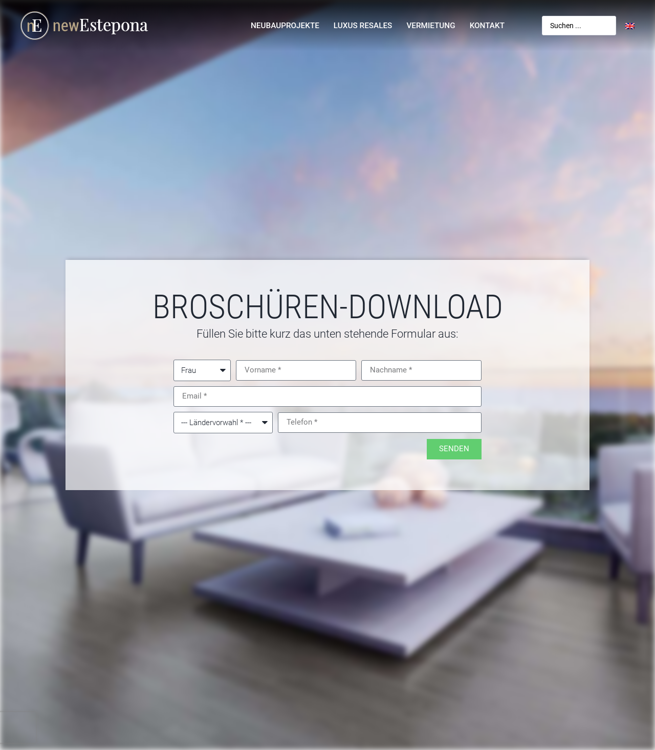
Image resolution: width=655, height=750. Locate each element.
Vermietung (430, 25)
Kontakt (487, 25)
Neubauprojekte (285, 25)
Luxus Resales (363, 25)
